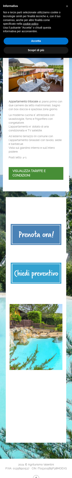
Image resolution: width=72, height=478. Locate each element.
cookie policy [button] (30, 23)
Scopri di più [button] (36, 50)
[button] (67, 6)
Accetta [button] (36, 40)
